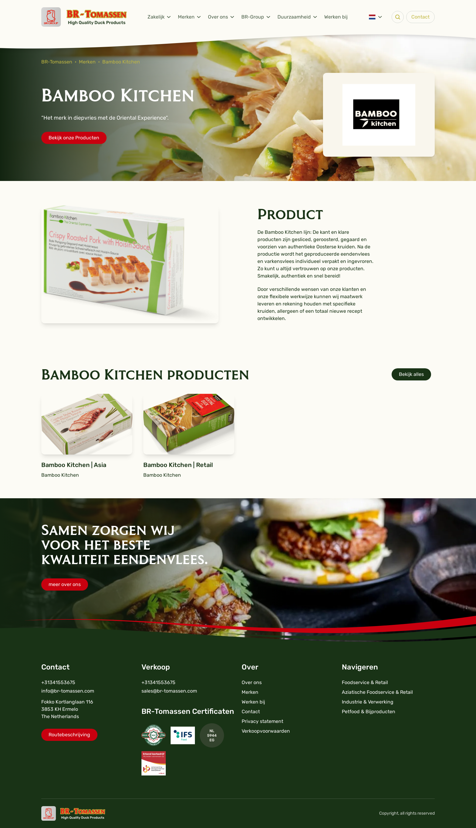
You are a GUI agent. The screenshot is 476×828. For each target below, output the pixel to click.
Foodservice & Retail (365, 682)
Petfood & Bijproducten (368, 711)
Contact (420, 17)
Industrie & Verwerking (367, 702)
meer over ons (65, 584)
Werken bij (336, 17)
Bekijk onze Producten (74, 138)
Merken (189, 17)
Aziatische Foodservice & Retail (377, 692)
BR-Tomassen (56, 62)
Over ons (221, 17)
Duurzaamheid (297, 17)
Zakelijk (159, 17)
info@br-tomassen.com (67, 691)
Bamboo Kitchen (121, 62)
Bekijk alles (411, 374)
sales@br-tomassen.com (169, 691)
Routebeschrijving (69, 735)
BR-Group (255, 17)
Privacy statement (262, 721)
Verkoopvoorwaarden (266, 731)
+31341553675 (58, 682)
